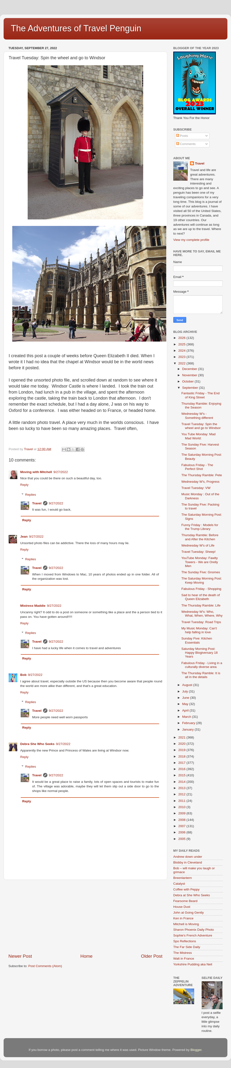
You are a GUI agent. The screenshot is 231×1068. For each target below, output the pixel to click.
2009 (182, 813)
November (190, 375)
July (185, 691)
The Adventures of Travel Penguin (76, 28)
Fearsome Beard (185, 901)
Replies (30, 494)
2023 (182, 357)
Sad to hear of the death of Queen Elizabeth (200, 597)
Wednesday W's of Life (197, 545)
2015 (182, 775)
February (189, 723)
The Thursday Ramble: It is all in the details (200, 675)
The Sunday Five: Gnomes (200, 572)
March (187, 717)
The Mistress (182, 953)
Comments (186, 144)
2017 (182, 763)
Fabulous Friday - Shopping (201, 589)
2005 (182, 839)
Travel (37, 503)
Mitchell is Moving (186, 924)
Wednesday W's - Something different (197, 415)
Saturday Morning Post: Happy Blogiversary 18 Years (199, 652)
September (190, 387)
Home (86, 956)
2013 (182, 788)
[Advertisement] (85, 916)
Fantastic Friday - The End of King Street (200, 395)
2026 (182, 338)
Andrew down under (187, 856)
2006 (182, 832)
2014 (182, 782)
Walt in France (183, 958)
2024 (182, 350)
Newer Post (20, 956)
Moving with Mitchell (36, 472)
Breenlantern (182, 878)
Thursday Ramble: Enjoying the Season (201, 405)
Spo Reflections (184, 941)
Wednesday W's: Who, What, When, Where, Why (202, 613)
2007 (182, 826)
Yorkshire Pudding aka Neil (192, 964)
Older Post (151, 956)
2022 (182, 363)
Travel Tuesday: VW (196, 488)
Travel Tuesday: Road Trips (201, 622)
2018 (182, 756)
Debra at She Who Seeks (191, 895)
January (188, 729)
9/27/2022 (60, 472)
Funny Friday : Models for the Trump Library (199, 527)
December (190, 369)
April (186, 710)
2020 (182, 743)
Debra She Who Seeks (37, 744)
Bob (23, 675)
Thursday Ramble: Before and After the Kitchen (199, 537)
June (186, 697)
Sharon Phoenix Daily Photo (193, 929)
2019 (182, 750)
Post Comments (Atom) (45, 966)
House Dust (181, 907)
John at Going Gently (188, 912)
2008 (182, 820)
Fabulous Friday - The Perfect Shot (197, 467)
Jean (24, 536)
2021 (182, 737)
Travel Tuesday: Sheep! (198, 552)
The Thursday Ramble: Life (201, 605)
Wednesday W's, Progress (200, 481)
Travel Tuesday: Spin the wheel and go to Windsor (201, 426)
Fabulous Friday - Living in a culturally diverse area (201, 665)
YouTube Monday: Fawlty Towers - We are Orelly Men (199, 561)
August (187, 685)
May (185, 704)
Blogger (195, 1050)
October (188, 381)
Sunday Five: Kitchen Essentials (196, 640)
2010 (182, 807)
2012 (182, 794)
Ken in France (183, 918)
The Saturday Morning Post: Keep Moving (201, 580)
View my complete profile (191, 240)
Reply (24, 485)
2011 (182, 801)
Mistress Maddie (32, 605)
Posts (182, 136)
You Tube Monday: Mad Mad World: (198, 436)
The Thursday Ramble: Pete (201, 475)
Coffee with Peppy (186, 889)
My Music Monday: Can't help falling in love (199, 630)
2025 (182, 344)
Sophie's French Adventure (192, 935)
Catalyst (179, 883)
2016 (182, 769)
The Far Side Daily (186, 947)
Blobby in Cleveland (187, 862)
